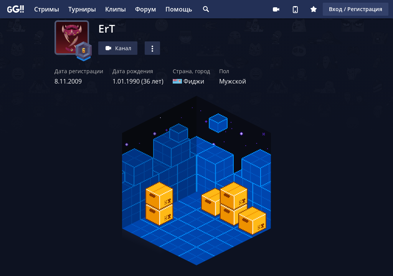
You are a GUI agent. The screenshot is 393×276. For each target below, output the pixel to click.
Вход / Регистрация (355, 9)
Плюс (313, 9)
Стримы (46, 9)
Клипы (115, 9)
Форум (145, 9)
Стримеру (276, 9)
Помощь (178, 9)
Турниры (82, 9)
